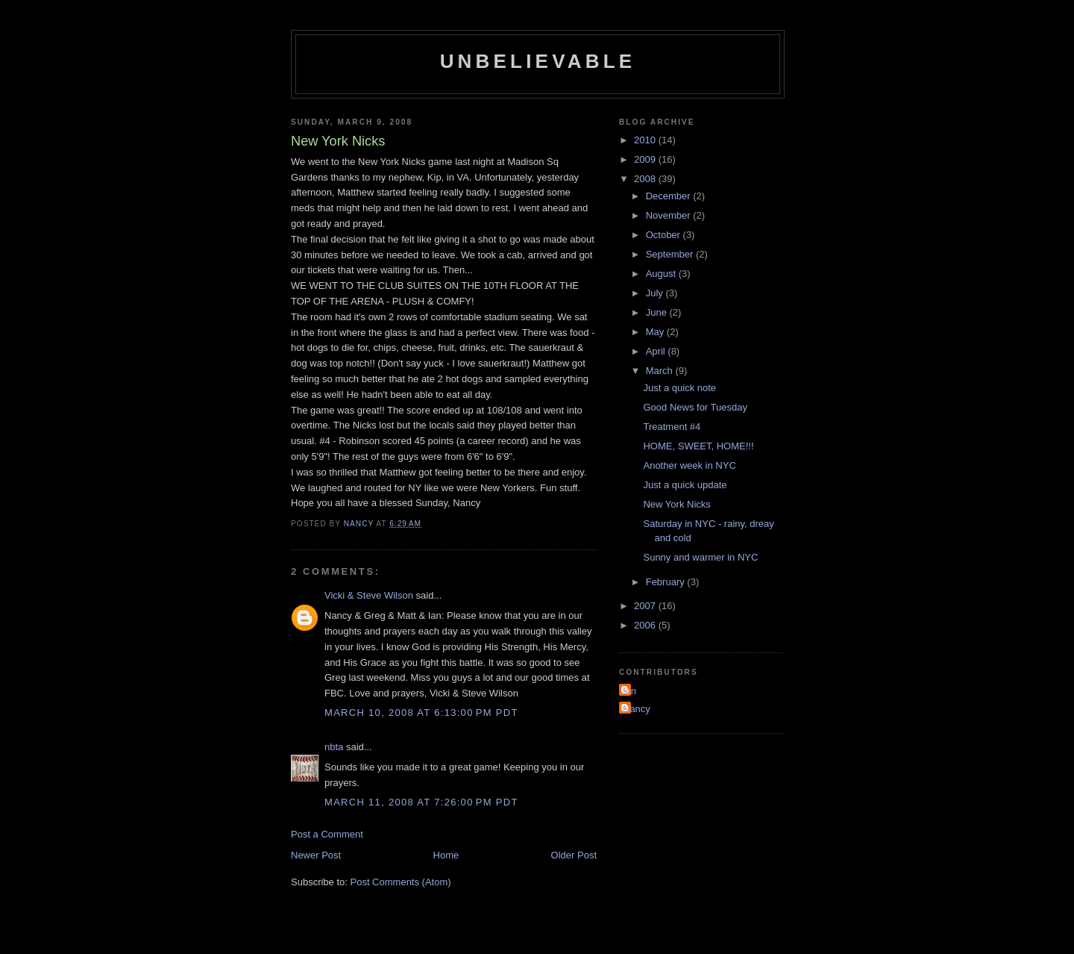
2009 (646, 159)
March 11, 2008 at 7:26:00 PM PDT (421, 802)
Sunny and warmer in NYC (700, 557)
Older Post (574, 855)
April (657, 351)
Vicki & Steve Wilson (368, 595)
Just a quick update (684, 484)
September (671, 254)
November (670, 215)
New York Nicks (676, 504)
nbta (333, 746)
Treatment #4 (671, 426)
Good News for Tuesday (695, 407)
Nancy (636, 708)
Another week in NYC (689, 465)
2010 (646, 140)
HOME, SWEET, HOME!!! (698, 446)
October (664, 234)
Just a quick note (679, 387)
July (656, 293)
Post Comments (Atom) (401, 882)
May (656, 331)
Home (446, 855)
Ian (629, 690)
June (658, 312)
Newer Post (316, 855)
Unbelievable (538, 61)
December (670, 196)
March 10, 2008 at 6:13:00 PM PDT (421, 712)
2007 (646, 605)
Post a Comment (327, 834)
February (667, 581)
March (661, 370)
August (662, 273)
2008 (646, 178)
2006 (646, 625)
